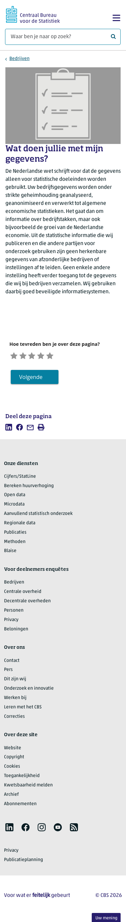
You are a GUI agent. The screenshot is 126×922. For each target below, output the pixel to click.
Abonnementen (20, 806)
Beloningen (16, 631)
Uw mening (106, 918)
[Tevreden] (49, 356)
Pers (8, 672)
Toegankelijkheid (22, 778)
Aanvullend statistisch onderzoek (38, 516)
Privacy (11, 622)
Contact (11, 663)
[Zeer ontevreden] (15, 356)
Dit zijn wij (15, 681)
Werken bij (15, 700)
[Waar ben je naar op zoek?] (63, 37)
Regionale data (19, 525)
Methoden (15, 544)
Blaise (10, 553)
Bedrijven (19, 59)
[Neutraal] (38, 356)
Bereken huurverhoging (29, 488)
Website (12, 750)
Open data (14, 497)
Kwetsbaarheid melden (28, 787)
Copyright (14, 759)
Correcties (14, 718)
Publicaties (15, 535)
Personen (14, 613)
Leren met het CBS (23, 709)
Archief (11, 797)
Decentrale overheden (27, 603)
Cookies (12, 769)
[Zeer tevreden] (61, 356)
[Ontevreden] (26, 356)
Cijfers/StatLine (20, 479)
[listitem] (9, 429)
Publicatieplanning (23, 862)
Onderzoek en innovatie (29, 691)
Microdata (14, 507)
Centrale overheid (22, 594)
